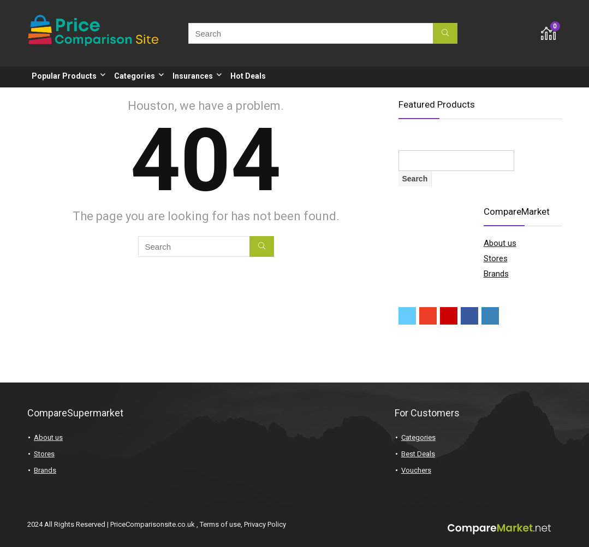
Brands (496, 274)
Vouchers (416, 470)
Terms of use (220, 524)
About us (500, 243)
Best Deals (418, 454)
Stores (496, 258)
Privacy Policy (265, 524)
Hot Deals (248, 76)
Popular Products (64, 76)
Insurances (192, 76)
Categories (134, 76)
